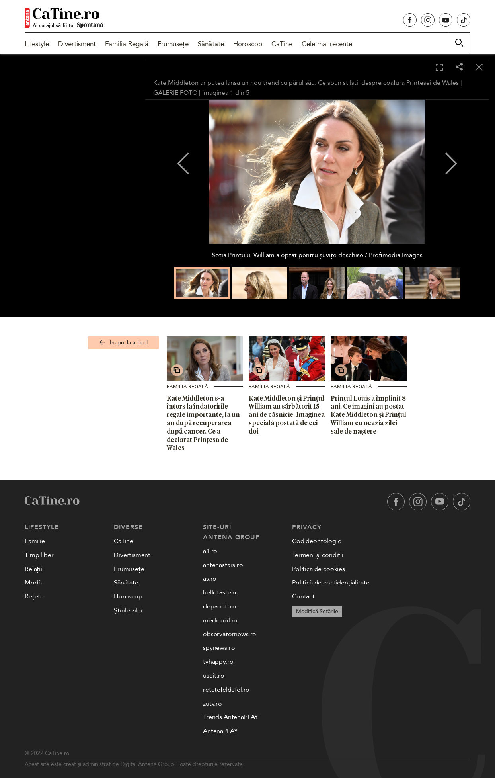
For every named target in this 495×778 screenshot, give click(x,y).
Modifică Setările (317, 611)
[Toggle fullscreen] (439, 67)
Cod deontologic (316, 541)
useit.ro (213, 675)
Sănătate (211, 44)
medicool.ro (220, 620)
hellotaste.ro (221, 592)
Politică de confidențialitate (330, 582)
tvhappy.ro (218, 661)
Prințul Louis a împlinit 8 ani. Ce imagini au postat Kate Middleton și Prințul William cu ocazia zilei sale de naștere (368, 414)
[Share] (459, 67)
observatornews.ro (229, 634)
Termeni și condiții (317, 555)
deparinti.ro (219, 606)
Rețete (34, 596)
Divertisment (77, 44)
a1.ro (210, 551)
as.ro (209, 578)
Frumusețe (173, 44)
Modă (33, 582)
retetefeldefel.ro (226, 689)
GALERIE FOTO (175, 92)
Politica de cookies (318, 569)
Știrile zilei (128, 610)
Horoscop (247, 44)
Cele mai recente (327, 44)
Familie (35, 541)
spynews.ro (219, 647)
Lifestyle (37, 44)
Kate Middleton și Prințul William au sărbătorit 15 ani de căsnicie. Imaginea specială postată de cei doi (287, 414)
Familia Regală (126, 44)
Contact (303, 596)
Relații (33, 569)
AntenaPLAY (220, 731)
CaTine (281, 44)
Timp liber (39, 555)
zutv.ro (212, 703)
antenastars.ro (223, 565)
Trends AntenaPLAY (230, 717)
